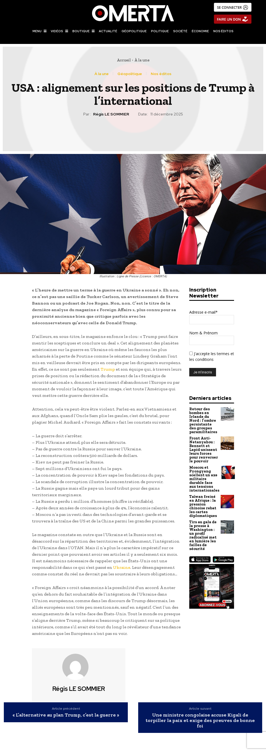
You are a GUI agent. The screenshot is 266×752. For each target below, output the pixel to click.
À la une (141, 60)
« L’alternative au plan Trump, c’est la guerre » (66, 715)
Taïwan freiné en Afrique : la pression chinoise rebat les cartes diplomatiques (202, 500)
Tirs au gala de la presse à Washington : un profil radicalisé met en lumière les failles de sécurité (202, 527)
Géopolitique (129, 74)
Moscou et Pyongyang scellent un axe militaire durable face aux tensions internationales (204, 474)
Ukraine (121, 567)
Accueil (124, 60)
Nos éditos (161, 74)
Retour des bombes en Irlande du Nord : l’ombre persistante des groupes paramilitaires (203, 419)
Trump (108, 369)
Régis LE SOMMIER (111, 114)
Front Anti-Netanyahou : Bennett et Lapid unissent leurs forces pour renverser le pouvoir (203, 447)
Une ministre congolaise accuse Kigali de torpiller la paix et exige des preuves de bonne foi (200, 720)
